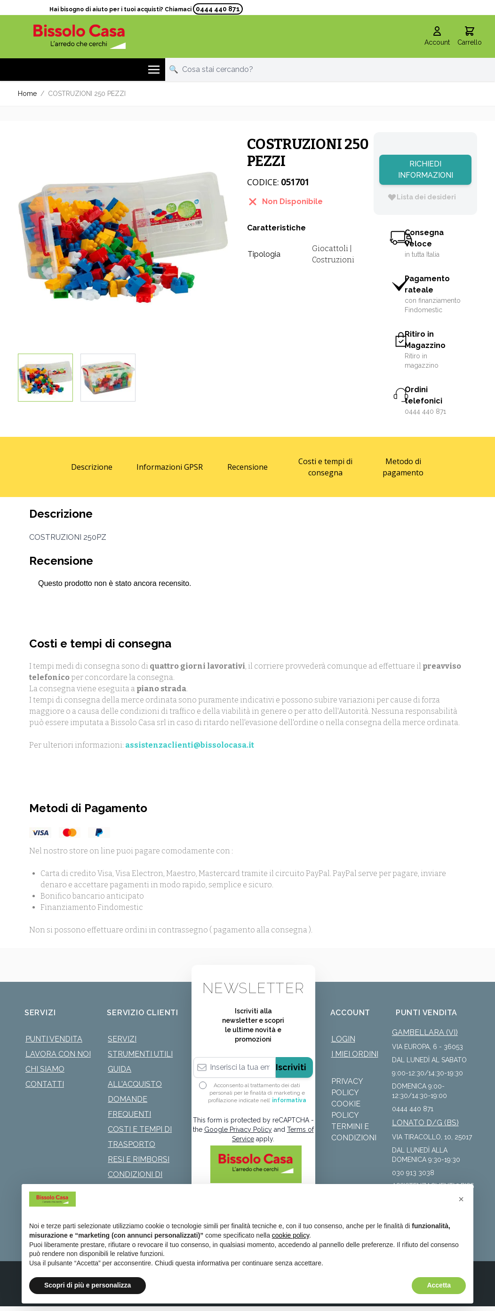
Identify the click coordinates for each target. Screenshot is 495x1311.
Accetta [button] (439, 1285)
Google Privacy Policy (238, 1129)
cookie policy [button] (290, 1235)
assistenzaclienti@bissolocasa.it (189, 745)
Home (27, 93)
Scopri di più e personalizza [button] (87, 1285)
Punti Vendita (53, 1039)
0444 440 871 (218, 9)
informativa (289, 1100)
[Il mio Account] (437, 36)
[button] (461, 1199)
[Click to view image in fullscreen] (123, 237)
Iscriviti (291, 1067)
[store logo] (79, 36)
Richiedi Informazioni (425, 169)
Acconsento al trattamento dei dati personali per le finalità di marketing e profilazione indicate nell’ (257, 1093)
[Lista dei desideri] (421, 197)
